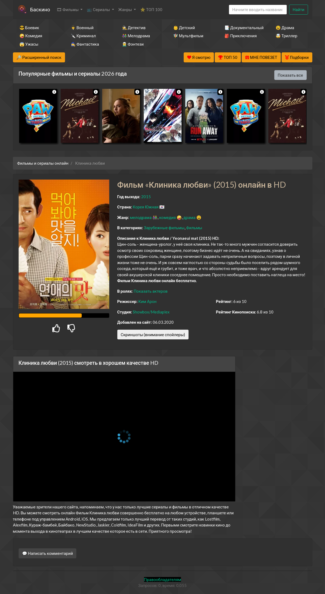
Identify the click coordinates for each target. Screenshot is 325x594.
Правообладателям (162, 579)
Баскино (40, 9)
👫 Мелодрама (136, 35)
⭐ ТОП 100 (151, 9)
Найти (298, 9)
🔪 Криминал (83, 35)
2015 (146, 196)
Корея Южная (146, 206)
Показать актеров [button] (150, 291)
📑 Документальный (242, 27)
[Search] (258, 10)
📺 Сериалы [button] (99, 9)
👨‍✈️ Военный (82, 27)
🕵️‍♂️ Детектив (134, 27)
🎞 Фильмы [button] (68, 9)
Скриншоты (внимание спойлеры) (153, 334)
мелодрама (141, 217)
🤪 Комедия (30, 35)
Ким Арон (147, 301)
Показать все (290, 75)
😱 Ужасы (29, 44)
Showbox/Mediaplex (151, 311)
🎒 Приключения (240, 35)
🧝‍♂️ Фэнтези (133, 44)
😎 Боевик (29, 27)
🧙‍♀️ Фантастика (85, 44)
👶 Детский (184, 27)
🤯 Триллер (286, 35)
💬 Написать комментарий (47, 553)
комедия (167, 217)
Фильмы (194, 227)
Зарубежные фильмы (164, 227)
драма (189, 217)
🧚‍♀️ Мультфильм (188, 35)
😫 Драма (285, 27)
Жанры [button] (125, 9)
